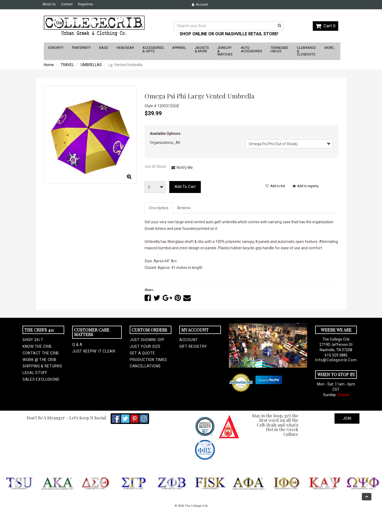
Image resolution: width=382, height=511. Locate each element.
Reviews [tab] (183, 207)
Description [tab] (158, 207)
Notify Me (182, 167)
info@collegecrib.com (336, 360)
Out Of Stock (155, 166)
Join (347, 418)
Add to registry (306, 186)
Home (49, 65)
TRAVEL (67, 65)
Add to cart (185, 186)
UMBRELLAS (91, 65)
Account (200, 4)
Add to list (275, 186)
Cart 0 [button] (325, 25)
